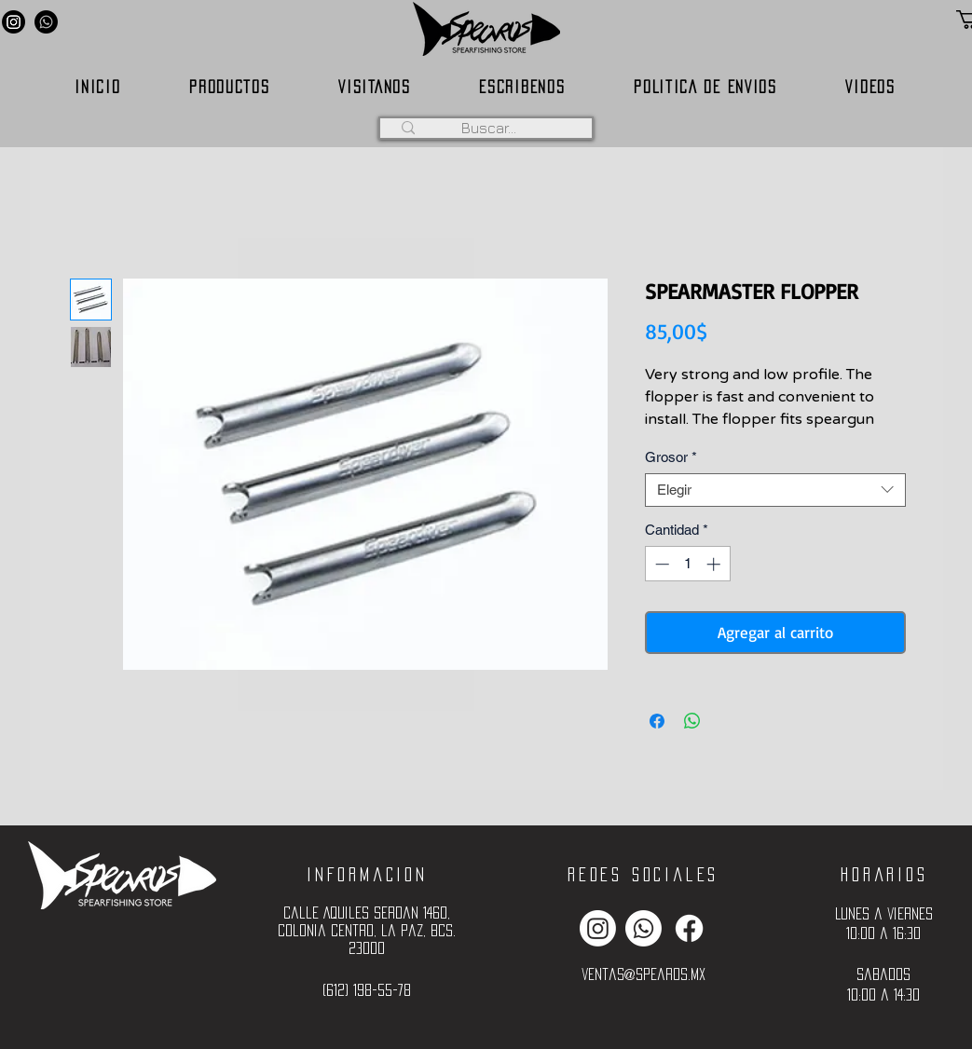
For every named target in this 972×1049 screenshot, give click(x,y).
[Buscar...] (489, 127)
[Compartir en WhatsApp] (692, 721)
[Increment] (715, 564)
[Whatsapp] (46, 22)
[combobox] (775, 490)
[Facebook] (689, 928)
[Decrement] (660, 564)
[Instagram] (13, 22)
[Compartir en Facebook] (657, 721)
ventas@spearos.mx (643, 974)
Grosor (671, 457)
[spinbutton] (687, 564)
